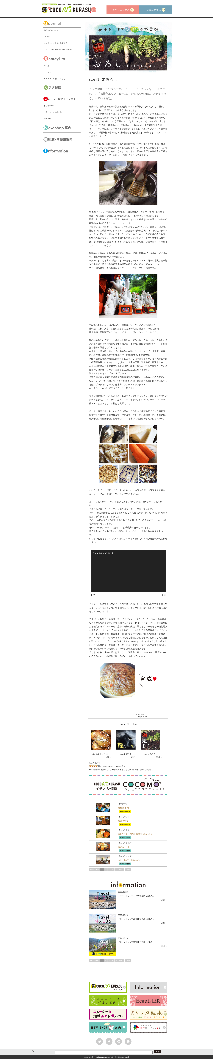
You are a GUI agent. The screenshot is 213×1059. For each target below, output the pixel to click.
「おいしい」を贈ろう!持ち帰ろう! (58, 49)
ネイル (46, 66)
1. (93, 595)
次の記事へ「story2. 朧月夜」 (142, 715)
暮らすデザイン (50, 106)
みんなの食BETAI (51, 30)
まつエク (47, 72)
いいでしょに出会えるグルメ (55, 43)
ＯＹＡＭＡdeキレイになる (54, 79)
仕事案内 (47, 119)
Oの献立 (47, 37)
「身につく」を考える (53, 112)
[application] (128, 571)
